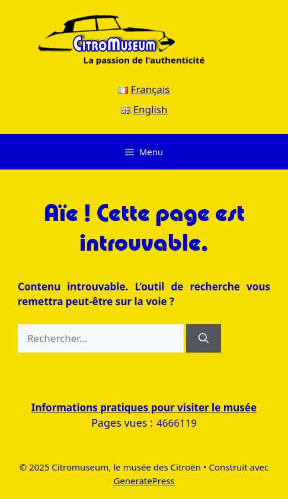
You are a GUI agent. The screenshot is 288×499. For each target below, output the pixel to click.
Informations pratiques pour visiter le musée (144, 407)
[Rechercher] (203, 338)
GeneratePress (143, 481)
